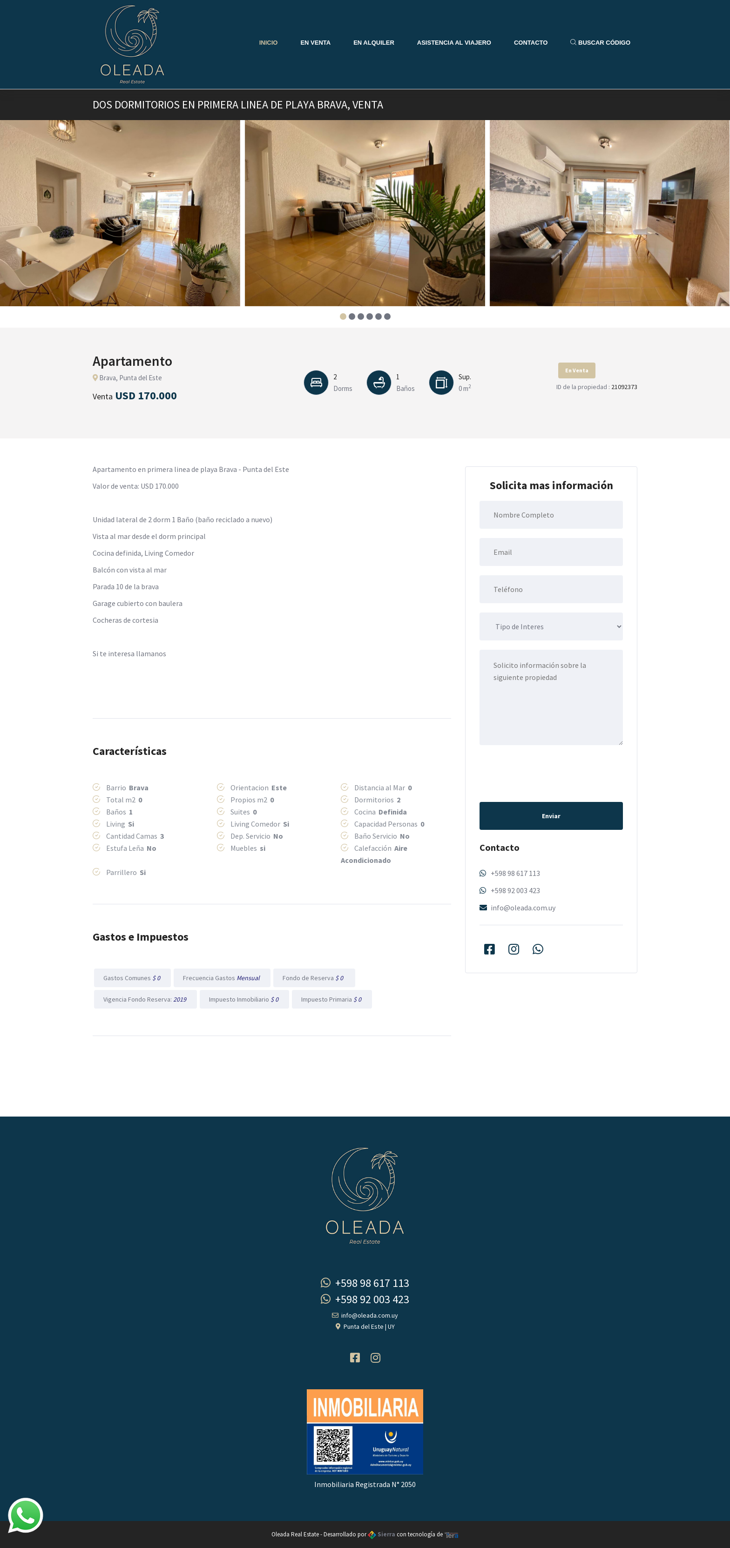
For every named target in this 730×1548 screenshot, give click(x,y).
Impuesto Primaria (332, 999)
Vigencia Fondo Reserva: (145, 999)
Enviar (551, 816)
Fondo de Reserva (314, 978)
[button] (342, 316)
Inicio (268, 42)
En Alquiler (373, 42)
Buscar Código (600, 42)
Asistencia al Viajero (454, 42)
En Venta (315, 42)
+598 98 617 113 (515, 873)
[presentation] (550, 772)
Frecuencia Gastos (222, 978)
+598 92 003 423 (515, 890)
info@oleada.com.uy (523, 907)
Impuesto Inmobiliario (244, 999)
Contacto (531, 42)
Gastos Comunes (132, 978)
